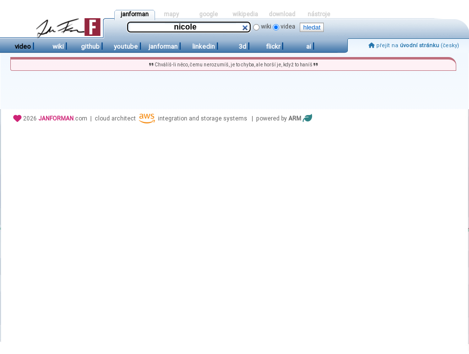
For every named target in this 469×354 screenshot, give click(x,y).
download (282, 14)
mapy (171, 14)
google (208, 14)
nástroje (319, 14)
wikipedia (245, 14)
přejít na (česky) (413, 45)
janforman (135, 14)
